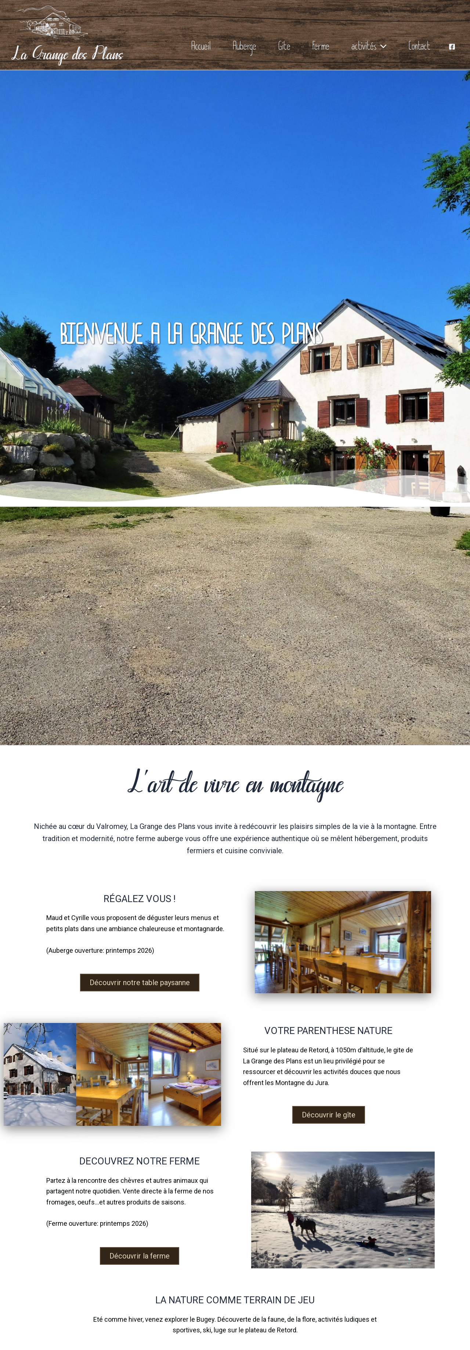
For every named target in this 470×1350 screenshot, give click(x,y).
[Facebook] (452, 46)
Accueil (201, 48)
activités (369, 48)
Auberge (244, 48)
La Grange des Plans (67, 55)
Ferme (320, 48)
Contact (419, 48)
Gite (284, 48)
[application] (381, 48)
